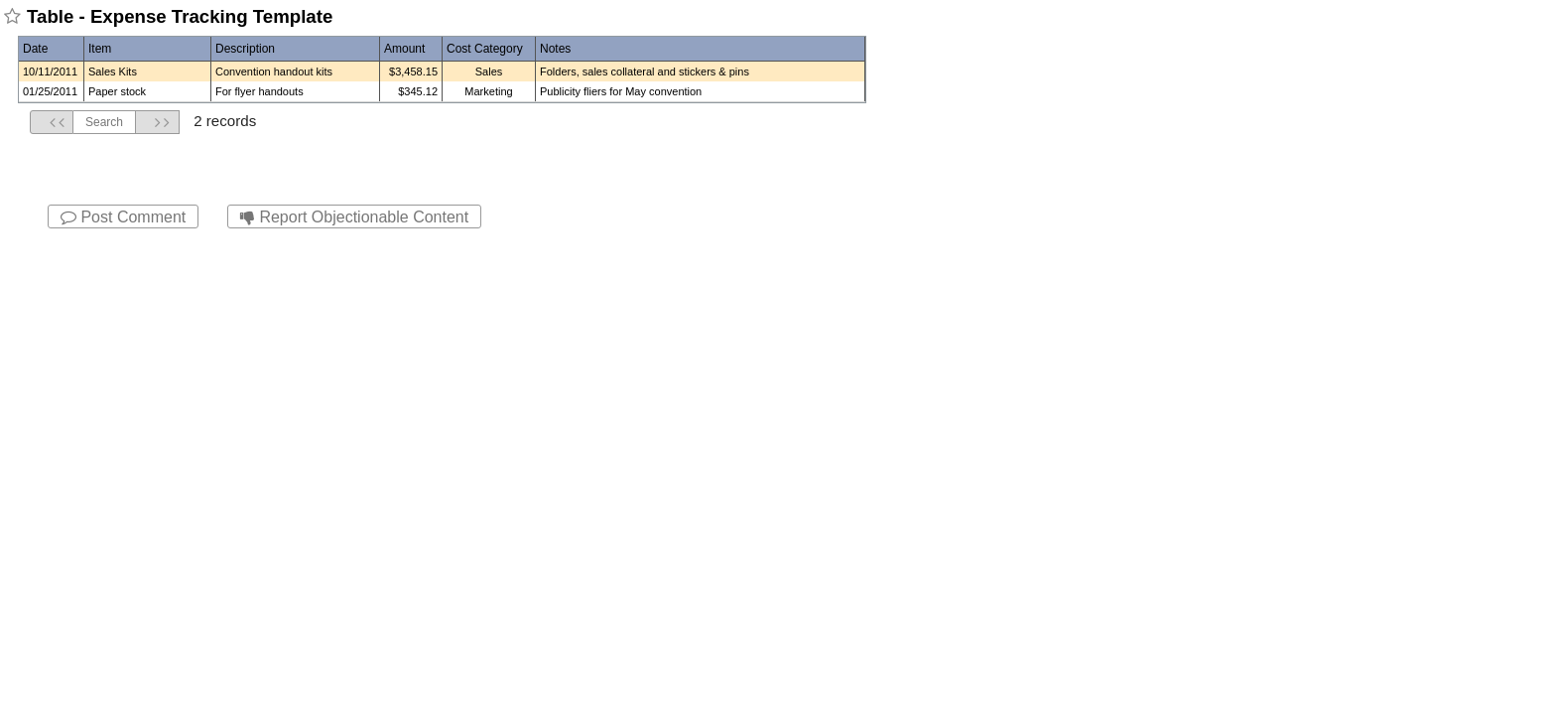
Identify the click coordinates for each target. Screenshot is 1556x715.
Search (104, 122)
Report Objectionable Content (354, 217)
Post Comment (123, 217)
